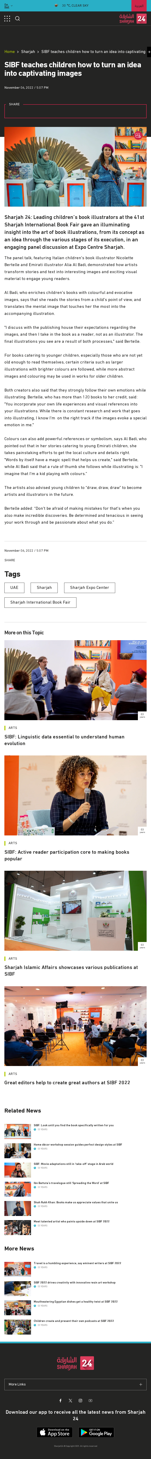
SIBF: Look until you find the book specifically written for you (74, 1125)
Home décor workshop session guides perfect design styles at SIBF (78, 1144)
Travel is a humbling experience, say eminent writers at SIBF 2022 (77, 1263)
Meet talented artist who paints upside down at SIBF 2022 (72, 1221)
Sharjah (28, 52)
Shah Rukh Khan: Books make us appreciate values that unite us (76, 1202)
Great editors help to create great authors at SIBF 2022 (67, 1082)
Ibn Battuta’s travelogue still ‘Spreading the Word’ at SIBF (71, 1183)
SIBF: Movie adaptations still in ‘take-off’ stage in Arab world (73, 1164)
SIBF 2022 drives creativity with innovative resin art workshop (75, 1282)
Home (9, 52)
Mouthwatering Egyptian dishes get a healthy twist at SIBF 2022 (76, 1301)
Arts (13, 728)
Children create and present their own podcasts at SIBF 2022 (74, 1321)
